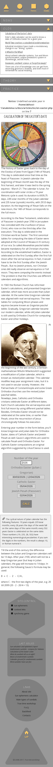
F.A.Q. (26, 707)
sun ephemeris (21, 605)
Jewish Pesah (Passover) (26, 491)
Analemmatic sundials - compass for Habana (27, 649)
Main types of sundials (26, 699)
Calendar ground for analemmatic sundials (26, 659)
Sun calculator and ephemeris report (24, 646)
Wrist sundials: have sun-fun (20, 662)
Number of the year (26, 458)
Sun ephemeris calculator (26, 695)
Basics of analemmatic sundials (21, 657)
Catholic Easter (26, 481)
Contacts (26, 715)
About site (26, 691)
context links (20, 609)
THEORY (9, 80)
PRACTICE (11, 88)
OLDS (7, 28)
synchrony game (21, 613)
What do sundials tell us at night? (22, 654)
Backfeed (26, 711)
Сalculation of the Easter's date (21, 651)
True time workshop (26, 703)
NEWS (7, 20)
